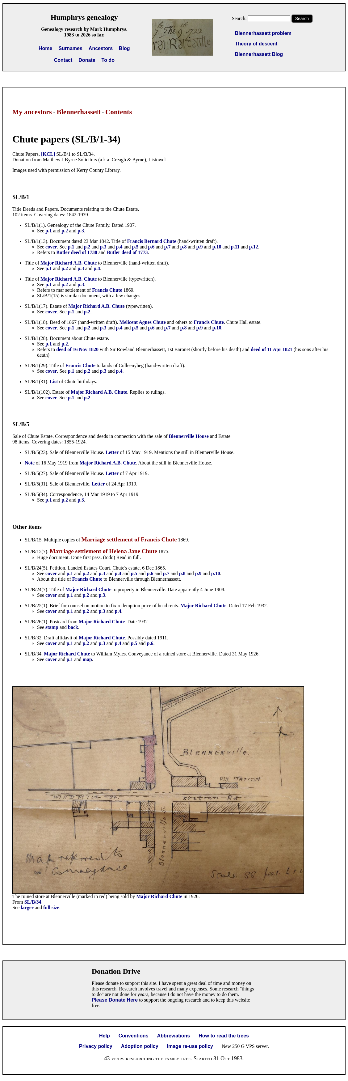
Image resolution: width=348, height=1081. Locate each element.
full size (51, 907)
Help (104, 1035)
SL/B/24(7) (36, 589)
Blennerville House (189, 436)
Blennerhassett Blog (259, 54)
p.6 (151, 246)
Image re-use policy (190, 1046)
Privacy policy (95, 1046)
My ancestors (32, 112)
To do (108, 60)
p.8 (183, 246)
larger (27, 907)
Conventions (134, 1035)
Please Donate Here (115, 1000)
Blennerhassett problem (263, 33)
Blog (124, 48)
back (73, 627)
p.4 (119, 246)
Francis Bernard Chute (151, 241)
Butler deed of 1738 (76, 252)
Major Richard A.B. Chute (68, 262)
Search (302, 18)
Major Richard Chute (88, 589)
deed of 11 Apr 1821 (271, 349)
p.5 (135, 246)
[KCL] (48, 154)
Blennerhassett (78, 112)
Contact (63, 60)
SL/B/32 (33, 637)
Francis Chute (107, 290)
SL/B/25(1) (36, 605)
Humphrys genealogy (84, 17)
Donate (86, 60)
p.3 (81, 230)
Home (45, 48)
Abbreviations (173, 1035)
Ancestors (101, 48)
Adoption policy (139, 1046)
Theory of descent (256, 43)
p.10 (216, 246)
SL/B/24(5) (36, 567)
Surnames (70, 48)
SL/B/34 (33, 653)
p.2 (64, 230)
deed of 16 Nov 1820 (77, 349)
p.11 (235, 246)
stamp (51, 627)
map (87, 659)
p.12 (253, 246)
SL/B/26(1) (36, 621)
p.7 (167, 246)
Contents (118, 112)
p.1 (48, 230)
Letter (112, 452)
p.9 (199, 246)
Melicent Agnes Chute (142, 322)
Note (30, 462)
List (54, 381)
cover (51, 246)
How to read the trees (224, 1035)
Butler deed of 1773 (127, 252)
